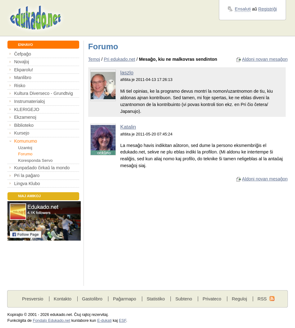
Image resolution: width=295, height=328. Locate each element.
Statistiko (156, 298)
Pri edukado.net (119, 59)
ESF (122, 320)
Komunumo (25, 141)
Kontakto (62, 298)
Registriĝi (267, 9)
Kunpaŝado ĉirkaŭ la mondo (42, 167)
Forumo (25, 154)
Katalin (128, 127)
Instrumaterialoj (29, 101)
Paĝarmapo (124, 298)
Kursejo (21, 133)
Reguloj (239, 298)
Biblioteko (24, 125)
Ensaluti (243, 9)
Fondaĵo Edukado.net (51, 320)
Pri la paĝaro (26, 175)
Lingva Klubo (27, 183)
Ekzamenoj (25, 117)
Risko (19, 85)
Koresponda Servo (35, 160)
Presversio (32, 298)
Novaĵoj (21, 61)
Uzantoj (25, 147)
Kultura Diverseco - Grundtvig (43, 93)
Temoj (94, 59)
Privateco (211, 298)
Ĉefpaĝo (22, 53)
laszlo (126, 73)
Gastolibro (92, 298)
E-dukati (104, 320)
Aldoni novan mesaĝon (265, 59)
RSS (262, 298)
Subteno (183, 298)
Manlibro (22, 77)
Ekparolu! (23, 69)
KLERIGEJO (26, 109)
